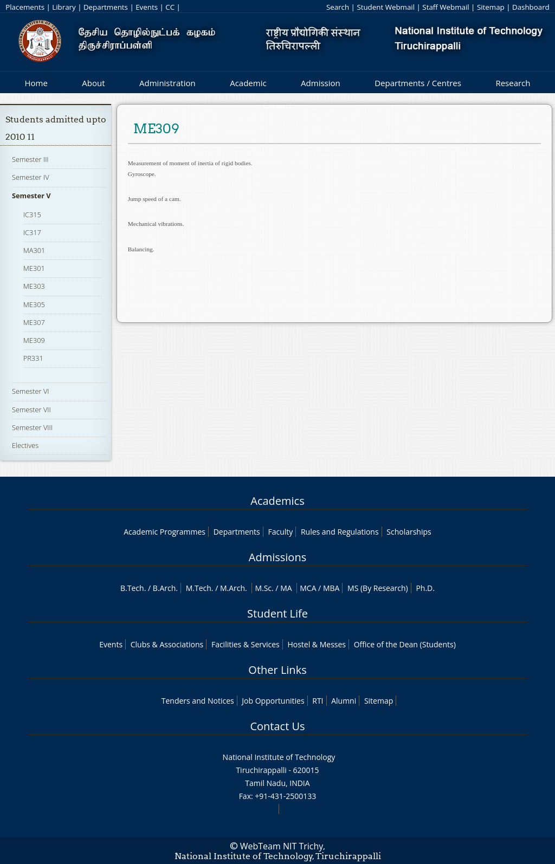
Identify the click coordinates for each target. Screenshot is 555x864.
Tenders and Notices (198, 701)
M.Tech (198, 588)
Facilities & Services (245, 644)
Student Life (277, 613)
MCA (308, 588)
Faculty (280, 532)
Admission (320, 82)
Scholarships (408, 532)
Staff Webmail (445, 7)
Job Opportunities (273, 701)
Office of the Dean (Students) (405, 644)
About (93, 82)
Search (337, 7)
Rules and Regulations (340, 532)
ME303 (34, 286)
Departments (105, 7)
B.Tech (132, 588)
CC (170, 7)
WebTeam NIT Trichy (282, 846)
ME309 (34, 340)
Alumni (343, 701)
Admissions (277, 557)
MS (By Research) (377, 588)
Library (63, 7)
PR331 (33, 358)
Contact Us (277, 726)
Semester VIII (32, 427)
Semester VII (31, 409)
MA (286, 588)
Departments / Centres (418, 82)
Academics (277, 500)
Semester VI (30, 391)
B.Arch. (165, 588)
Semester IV (30, 177)
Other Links (277, 669)
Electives (25, 445)
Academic (248, 82)
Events (146, 7)
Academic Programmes (164, 532)
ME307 (34, 322)
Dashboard (531, 7)
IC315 (32, 214)
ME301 (34, 268)
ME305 (34, 304)
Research (512, 82)
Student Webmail (386, 7)
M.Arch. (233, 588)
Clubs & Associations (167, 644)
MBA (331, 588)
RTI (317, 701)
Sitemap (491, 7)
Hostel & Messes (316, 644)
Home (35, 82)
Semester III (30, 159)
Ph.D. (425, 588)
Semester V (31, 195)
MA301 (34, 250)
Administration (167, 82)
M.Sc (263, 588)
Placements (24, 7)
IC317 (32, 232)
